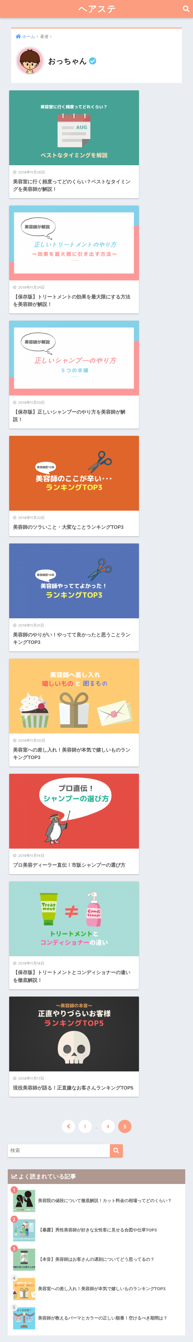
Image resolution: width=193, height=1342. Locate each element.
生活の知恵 (33, 1208)
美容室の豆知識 (37, 1266)
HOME (96, 1317)
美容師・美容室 (34, 1233)
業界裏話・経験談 (40, 1245)
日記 (22, 1220)
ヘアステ (97, 9)
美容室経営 (33, 1277)
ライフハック (32, 1196)
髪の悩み (31, 1174)
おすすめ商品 (35, 1163)
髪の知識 (31, 1185)
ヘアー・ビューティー (42, 1151)
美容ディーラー (37, 1256)
